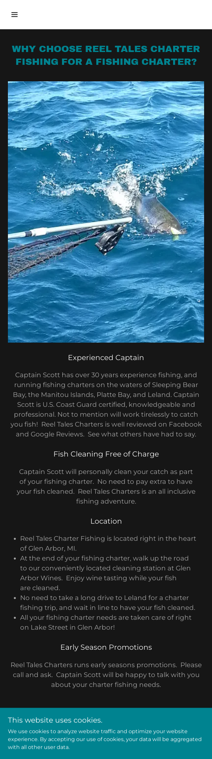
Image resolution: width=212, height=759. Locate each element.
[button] (30, 14)
